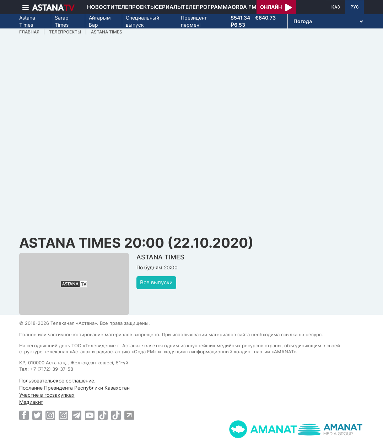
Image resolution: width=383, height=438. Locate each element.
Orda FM (244, 7)
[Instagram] (50, 415)
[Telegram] (76, 415)
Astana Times (27, 21)
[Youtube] (89, 415)
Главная (29, 32)
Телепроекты (134, 7)
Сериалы (168, 7)
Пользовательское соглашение (56, 381)
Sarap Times (62, 21)
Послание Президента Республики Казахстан (74, 388)
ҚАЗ (335, 7)
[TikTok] (103, 415)
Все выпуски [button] (156, 282)
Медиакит (31, 402)
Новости (100, 7)
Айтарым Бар (100, 21)
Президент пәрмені (194, 21)
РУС (355, 7)
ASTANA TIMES (106, 32)
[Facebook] (24, 415)
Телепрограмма (207, 7)
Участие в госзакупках (47, 395)
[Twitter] (37, 415)
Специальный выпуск (142, 21)
